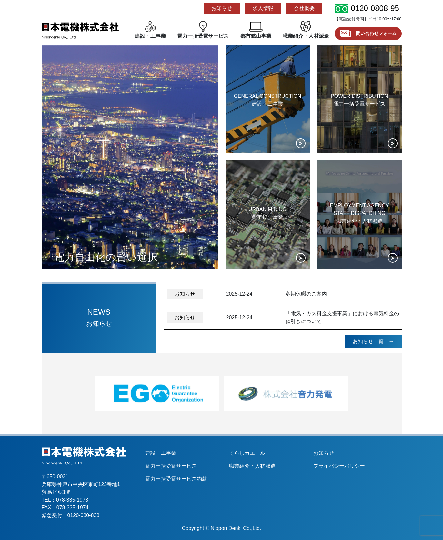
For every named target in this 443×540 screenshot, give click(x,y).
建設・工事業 (160, 453)
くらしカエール (247, 453)
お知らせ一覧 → (373, 341)
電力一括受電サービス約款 (176, 479)
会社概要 (304, 8)
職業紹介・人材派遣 (252, 466)
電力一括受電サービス (171, 466)
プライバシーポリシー (339, 466)
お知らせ (221, 8)
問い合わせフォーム (367, 33)
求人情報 (263, 8)
